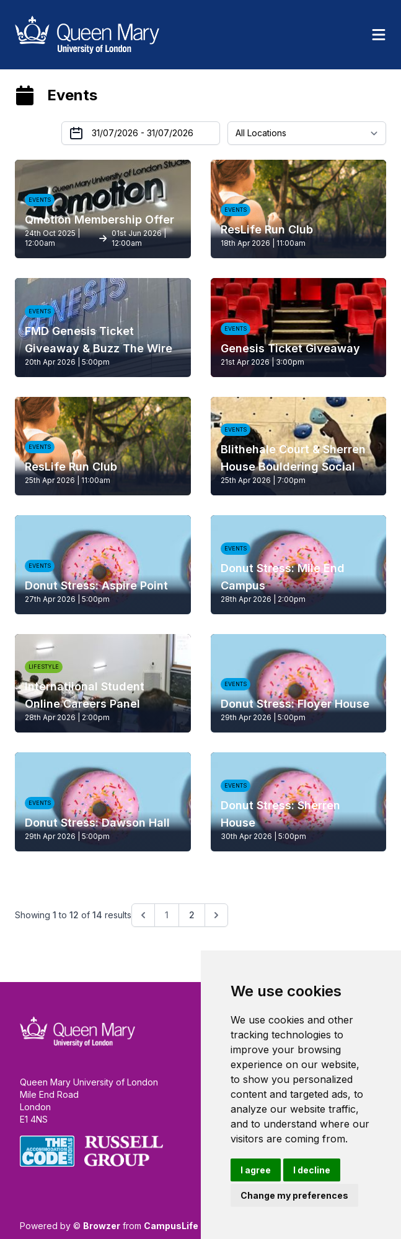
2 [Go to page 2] (192, 915)
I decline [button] (311, 1170)
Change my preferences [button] (294, 1195)
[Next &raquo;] (216, 915)
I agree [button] (255, 1170)
